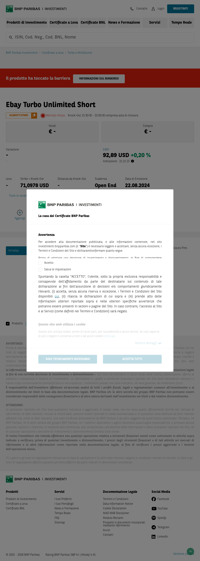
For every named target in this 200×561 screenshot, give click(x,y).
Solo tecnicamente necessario (68, 359)
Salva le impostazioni (57, 269)
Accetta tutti (132, 359)
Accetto (48, 263)
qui (57, 296)
